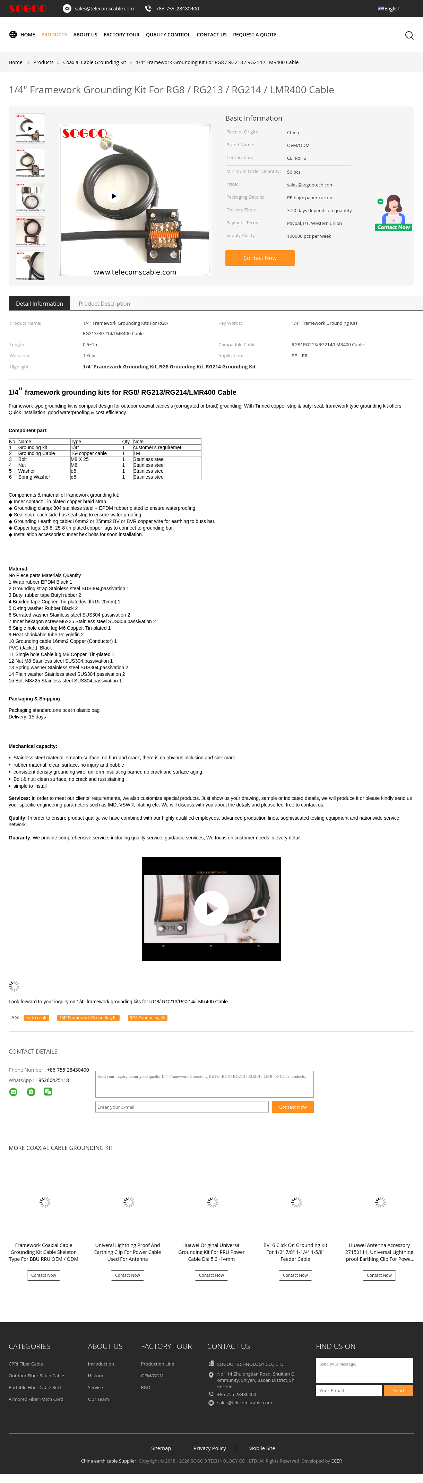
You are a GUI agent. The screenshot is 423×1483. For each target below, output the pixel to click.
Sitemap (161, 1448)
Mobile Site (261, 1448)
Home (22, 34)
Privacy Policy (209, 1448)
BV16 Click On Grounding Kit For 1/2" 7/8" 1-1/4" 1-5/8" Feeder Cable (295, 1252)
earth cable (37, 1018)
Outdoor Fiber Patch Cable (36, 1375)
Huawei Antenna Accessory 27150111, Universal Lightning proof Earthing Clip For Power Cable (379, 1255)
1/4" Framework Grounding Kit (88, 1018)
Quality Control (169, 34)
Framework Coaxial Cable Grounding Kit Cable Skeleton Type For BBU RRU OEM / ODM (43, 1252)
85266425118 (53, 1080)
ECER (336, 1461)
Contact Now (260, 258)
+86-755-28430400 (177, 8)
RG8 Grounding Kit (148, 1018)
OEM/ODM (152, 1375)
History (95, 1375)
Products (54, 34)
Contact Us (213, 34)
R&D (145, 1387)
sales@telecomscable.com (104, 8)
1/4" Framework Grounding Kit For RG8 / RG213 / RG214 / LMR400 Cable (217, 62)
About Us (86, 34)
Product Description (104, 303)
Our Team (98, 1399)
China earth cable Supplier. (110, 1461)
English (392, 8)
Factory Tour (122, 34)
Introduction (101, 1364)
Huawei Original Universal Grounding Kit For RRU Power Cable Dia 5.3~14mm (211, 1252)
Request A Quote (256, 34)
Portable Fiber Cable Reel (35, 1387)
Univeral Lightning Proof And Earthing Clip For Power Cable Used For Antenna (127, 1252)
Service (95, 1387)
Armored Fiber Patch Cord (36, 1399)
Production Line (157, 1364)
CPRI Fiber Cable (26, 1364)
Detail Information (39, 303)
